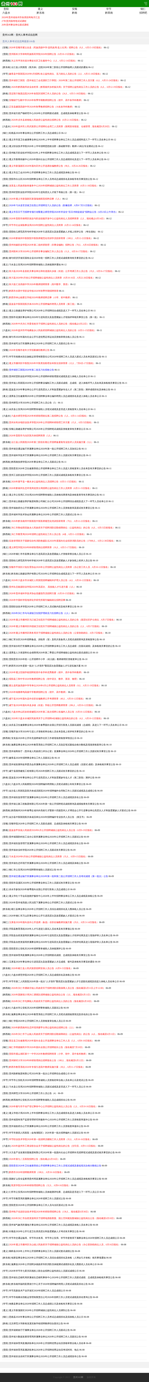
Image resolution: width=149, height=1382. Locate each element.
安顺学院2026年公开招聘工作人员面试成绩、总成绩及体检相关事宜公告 (45, 823)
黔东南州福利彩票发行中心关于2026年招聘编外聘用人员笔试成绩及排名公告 (49, 1284)
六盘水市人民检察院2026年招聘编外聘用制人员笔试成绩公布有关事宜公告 (48, 784)
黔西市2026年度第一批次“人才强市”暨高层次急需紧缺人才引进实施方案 (45, 666)
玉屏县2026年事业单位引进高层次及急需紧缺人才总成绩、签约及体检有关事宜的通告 (52, 962)
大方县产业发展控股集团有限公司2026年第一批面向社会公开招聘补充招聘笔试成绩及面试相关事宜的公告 (62, 1152)
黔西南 (108, 13)
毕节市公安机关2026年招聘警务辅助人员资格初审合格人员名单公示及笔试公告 (48, 1080)
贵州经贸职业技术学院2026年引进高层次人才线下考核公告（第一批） (44, 192)
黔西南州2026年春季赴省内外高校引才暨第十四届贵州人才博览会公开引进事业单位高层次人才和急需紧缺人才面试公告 (71, 810)
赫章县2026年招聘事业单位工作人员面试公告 (31, 758)
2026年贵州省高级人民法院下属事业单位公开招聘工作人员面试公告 (43, 902)
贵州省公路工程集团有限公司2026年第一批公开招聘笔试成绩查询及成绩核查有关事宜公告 (54, 804)
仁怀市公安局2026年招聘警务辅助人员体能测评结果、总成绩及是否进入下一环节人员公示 (54, 1192)
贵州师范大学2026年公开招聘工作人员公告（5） (33, 403)
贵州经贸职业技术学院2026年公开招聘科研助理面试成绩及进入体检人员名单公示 (49, 376)
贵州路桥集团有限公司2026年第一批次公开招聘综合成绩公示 (39, 1073)
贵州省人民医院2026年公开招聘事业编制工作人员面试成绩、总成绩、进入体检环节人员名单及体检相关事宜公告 (65, 383)
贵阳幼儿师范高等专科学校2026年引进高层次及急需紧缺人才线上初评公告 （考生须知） (53, 232)
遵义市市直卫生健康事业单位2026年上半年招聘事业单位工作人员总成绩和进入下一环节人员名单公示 (59, 139)
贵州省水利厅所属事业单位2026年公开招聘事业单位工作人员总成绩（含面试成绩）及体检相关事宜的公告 (62, 646)
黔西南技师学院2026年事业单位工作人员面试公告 (36, 462)
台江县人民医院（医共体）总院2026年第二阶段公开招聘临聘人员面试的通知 (49, 67)
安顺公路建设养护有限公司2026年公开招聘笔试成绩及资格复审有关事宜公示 (47, 429)
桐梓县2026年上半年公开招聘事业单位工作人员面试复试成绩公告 (41, 1251)
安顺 (74, 9)
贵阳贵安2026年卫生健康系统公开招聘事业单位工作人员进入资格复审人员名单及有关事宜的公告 (57, 468)
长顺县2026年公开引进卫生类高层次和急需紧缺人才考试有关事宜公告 (44, 1231)
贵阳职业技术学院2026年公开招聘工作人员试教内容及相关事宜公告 (43, 606)
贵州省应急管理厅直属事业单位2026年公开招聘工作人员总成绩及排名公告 (46, 797)
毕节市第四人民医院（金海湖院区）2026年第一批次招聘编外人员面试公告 (46, 1133)
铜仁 (143, 9)
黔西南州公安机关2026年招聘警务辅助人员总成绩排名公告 (40, 1100)
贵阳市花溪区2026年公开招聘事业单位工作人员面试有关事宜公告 (41, 883)
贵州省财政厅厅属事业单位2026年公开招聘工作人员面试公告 (39, 1330)
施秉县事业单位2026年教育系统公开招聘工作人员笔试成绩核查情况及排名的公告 (51, 1014)
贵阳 (6, 9)
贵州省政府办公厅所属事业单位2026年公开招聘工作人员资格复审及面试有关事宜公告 (52, 508)
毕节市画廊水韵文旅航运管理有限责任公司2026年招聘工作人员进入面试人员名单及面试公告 (55, 356)
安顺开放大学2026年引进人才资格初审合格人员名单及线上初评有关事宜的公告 (48, 731)
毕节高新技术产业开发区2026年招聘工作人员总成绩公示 (37, 1290)
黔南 (74, 13)
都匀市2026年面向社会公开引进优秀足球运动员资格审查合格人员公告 (44, 337)
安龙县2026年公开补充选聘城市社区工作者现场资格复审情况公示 (44, 738)
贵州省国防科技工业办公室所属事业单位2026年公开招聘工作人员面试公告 (46, 837)
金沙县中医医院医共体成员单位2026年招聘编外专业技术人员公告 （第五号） (47, 817)
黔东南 (40, 13)
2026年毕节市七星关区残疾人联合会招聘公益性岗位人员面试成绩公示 (44, 1271)
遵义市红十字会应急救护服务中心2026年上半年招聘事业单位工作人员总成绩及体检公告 (53, 896)
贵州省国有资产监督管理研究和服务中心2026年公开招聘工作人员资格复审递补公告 (50, 1119)
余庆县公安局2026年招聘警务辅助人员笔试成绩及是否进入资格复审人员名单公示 (49, 409)
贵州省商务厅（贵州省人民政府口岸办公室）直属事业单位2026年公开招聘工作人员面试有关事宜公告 (59, 751)
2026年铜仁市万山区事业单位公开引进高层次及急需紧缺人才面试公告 (44, 916)
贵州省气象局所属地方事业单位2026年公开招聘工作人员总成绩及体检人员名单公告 (50, 1225)
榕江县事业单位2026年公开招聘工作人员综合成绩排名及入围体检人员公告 (48, 909)
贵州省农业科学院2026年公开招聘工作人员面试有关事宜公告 (39, 850)
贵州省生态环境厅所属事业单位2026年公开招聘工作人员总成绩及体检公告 (46, 863)
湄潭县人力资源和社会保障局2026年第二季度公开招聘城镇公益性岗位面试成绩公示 (50, 652)
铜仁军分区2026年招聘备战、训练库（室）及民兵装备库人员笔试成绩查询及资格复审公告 (54, 639)
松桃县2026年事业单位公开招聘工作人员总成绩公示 (35, 133)
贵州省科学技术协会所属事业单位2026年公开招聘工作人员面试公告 (43, 514)
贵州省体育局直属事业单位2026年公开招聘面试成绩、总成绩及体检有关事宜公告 (49, 955)
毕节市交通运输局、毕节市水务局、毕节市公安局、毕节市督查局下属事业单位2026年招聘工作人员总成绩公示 (64, 1238)
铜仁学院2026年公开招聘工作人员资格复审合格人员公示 (37, 1021)
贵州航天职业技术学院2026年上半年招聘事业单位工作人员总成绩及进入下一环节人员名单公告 (56, 153)
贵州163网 (7, 35)
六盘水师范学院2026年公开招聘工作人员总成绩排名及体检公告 (42, 975)
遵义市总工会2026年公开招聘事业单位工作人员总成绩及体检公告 (41, 172)
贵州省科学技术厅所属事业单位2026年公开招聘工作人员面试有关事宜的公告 (47, 455)
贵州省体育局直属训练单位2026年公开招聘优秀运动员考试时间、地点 (44, 1350)
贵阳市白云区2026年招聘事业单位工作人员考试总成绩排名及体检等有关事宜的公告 (50, 179)
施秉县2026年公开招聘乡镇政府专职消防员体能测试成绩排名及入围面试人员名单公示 (54, 1264)
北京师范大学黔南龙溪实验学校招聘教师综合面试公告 (36, 1323)
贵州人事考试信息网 (26, 35)
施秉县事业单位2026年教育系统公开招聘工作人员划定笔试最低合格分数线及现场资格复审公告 (58, 745)
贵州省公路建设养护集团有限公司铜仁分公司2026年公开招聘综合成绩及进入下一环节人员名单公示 (58, 501)
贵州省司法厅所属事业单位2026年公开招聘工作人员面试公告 (39, 343)
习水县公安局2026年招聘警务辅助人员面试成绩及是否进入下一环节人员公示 (47, 1087)
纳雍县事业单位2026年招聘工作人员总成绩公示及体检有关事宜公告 (43, 1304)
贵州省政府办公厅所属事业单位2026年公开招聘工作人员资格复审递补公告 (46, 1126)
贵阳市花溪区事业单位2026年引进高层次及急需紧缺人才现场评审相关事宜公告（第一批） (54, 317)
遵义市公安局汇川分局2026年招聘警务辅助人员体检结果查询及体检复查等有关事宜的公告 (54, 495)
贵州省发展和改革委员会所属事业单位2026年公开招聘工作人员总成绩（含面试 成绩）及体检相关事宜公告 (62, 764)
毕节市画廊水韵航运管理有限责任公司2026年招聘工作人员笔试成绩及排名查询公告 (50, 1297)
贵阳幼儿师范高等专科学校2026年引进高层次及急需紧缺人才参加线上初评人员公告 (50, 560)
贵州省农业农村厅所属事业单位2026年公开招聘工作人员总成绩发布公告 (45, 1356)
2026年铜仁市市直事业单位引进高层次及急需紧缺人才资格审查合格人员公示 (47, 554)
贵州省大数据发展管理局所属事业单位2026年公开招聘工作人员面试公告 (45, 1336)
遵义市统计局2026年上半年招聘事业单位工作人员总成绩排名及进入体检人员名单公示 (52, 1113)
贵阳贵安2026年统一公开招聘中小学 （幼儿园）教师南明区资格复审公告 (45, 659)
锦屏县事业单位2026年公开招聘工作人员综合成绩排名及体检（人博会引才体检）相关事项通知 (58, 1258)
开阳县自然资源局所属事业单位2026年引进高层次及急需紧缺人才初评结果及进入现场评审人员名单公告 (61, 935)
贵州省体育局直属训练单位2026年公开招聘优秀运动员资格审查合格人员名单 (47, 1343)
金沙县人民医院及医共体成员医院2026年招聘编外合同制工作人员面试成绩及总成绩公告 (53, 791)
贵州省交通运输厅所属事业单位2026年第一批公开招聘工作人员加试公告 (45, 449)
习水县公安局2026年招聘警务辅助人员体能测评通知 (35, 264)
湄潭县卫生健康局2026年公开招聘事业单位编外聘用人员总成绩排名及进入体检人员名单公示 (55, 396)
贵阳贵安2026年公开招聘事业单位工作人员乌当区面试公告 (38, 1205)
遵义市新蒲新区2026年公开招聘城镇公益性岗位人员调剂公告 (39, 1310)
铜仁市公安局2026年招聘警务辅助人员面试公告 (32, 870)
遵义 (40, 9)
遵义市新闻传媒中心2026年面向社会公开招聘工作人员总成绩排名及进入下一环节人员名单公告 (56, 159)
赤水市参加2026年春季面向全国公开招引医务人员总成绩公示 (39, 889)
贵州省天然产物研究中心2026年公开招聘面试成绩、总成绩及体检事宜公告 (46, 113)
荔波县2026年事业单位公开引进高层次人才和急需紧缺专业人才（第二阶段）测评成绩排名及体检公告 (59, 389)
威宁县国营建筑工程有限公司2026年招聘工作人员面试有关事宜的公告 (44, 771)
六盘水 (6, 13)
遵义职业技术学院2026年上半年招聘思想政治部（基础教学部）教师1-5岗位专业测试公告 (53, 146)
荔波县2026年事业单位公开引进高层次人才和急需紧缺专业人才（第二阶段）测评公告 (52, 777)
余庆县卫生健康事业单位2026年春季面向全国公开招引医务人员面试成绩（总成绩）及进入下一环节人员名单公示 (65, 725)
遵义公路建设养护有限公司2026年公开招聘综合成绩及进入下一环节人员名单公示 (49, 310)
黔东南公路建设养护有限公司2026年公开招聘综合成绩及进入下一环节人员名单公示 (53, 574)
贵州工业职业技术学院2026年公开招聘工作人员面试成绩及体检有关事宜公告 (47, 475)
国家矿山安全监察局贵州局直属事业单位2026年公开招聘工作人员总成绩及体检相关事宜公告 (55, 1179)
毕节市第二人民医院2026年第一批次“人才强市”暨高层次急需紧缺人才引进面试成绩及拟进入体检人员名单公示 (64, 981)
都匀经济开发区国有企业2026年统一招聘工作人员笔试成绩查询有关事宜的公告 (48, 258)
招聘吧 (143, 13)
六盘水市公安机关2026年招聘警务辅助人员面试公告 (37, 1008)
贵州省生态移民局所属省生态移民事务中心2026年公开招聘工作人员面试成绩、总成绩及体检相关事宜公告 (62, 1277)
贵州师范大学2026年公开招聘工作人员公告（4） (33, 1093)
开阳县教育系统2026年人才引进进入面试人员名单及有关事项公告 (41, 929)
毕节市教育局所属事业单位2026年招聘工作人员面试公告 (37, 1198)
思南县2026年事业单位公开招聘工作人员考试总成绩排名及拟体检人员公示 (46, 1317)
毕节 (108, 9)
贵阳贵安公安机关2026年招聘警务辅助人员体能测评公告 (37, 948)
